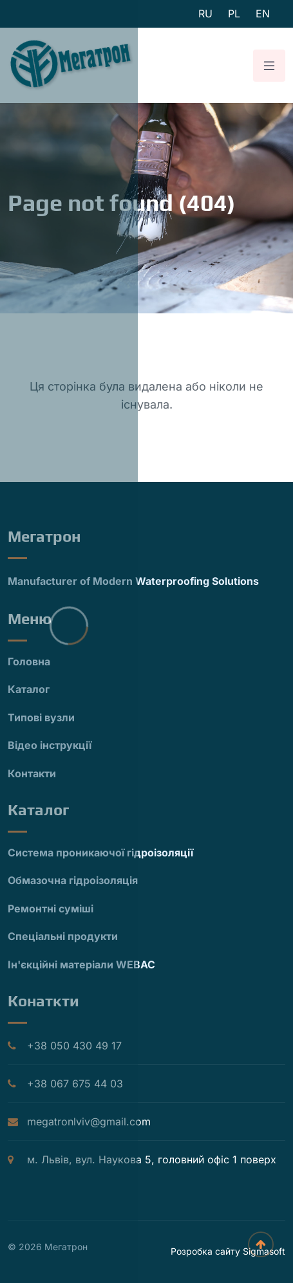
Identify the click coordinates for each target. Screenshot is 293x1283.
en (263, 13)
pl (234, 13)
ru (205, 13)
